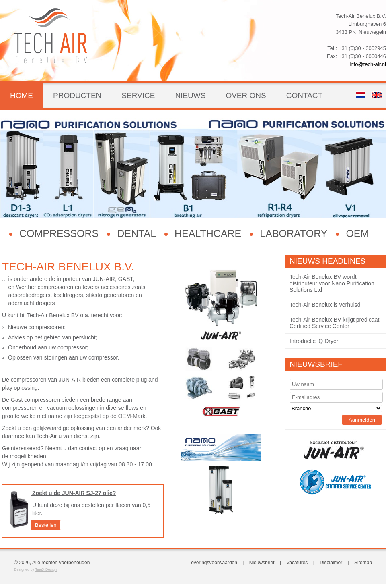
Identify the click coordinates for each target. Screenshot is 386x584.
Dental (136, 233)
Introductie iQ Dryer (314, 341)
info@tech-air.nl (367, 64)
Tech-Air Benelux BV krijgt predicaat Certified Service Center (334, 322)
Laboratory (293, 233)
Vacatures (297, 562)
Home (21, 95)
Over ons (246, 95)
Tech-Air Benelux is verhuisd (325, 304)
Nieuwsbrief (316, 364)
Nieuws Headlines (327, 261)
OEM (357, 233)
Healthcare (208, 233)
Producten (77, 95)
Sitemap (363, 562)
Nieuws (190, 95)
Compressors (59, 233)
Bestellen (45, 525)
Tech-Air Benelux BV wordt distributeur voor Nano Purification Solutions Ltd (332, 283)
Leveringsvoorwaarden (213, 562)
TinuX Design (46, 569)
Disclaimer (331, 562)
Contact (304, 95)
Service (138, 95)
